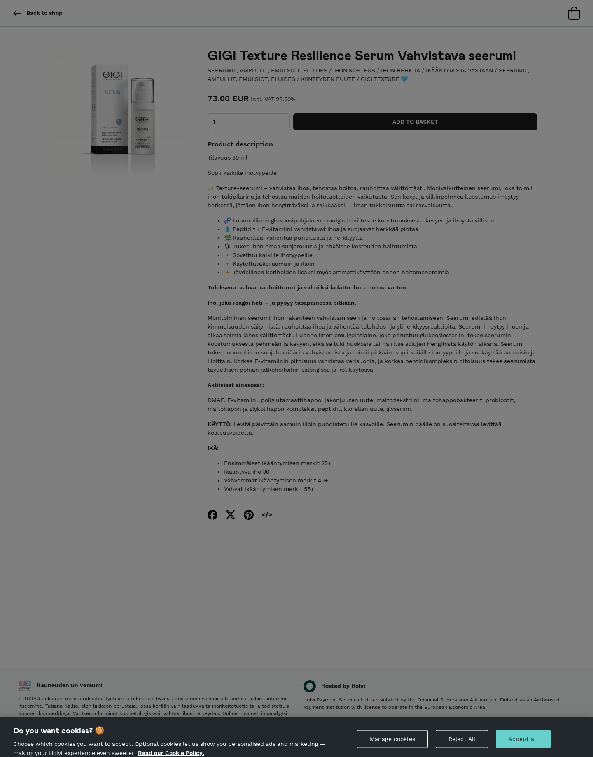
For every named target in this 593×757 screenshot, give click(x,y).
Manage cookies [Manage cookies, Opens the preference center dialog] (392, 743)
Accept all (523, 743)
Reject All (461, 743)
